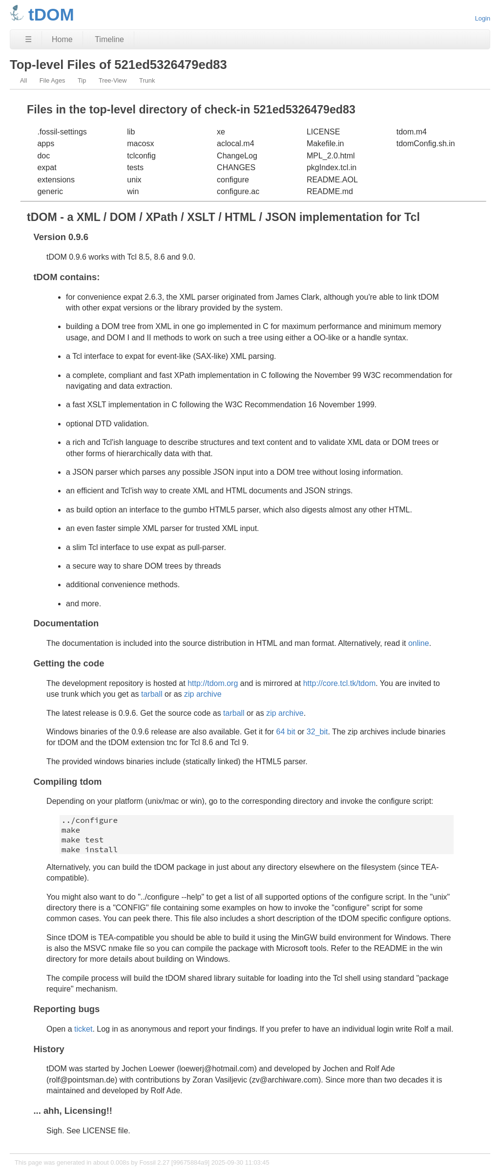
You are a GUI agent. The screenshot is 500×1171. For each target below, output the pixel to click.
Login (482, 18)
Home (62, 39)
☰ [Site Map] (28, 39)
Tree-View (113, 80)
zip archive (202, 694)
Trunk (147, 80)
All (23, 80)
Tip (82, 80)
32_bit (317, 732)
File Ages (52, 80)
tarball (152, 694)
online (418, 643)
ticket (83, 1029)
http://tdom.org (213, 683)
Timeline (109, 39)
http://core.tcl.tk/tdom (339, 683)
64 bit (285, 732)
